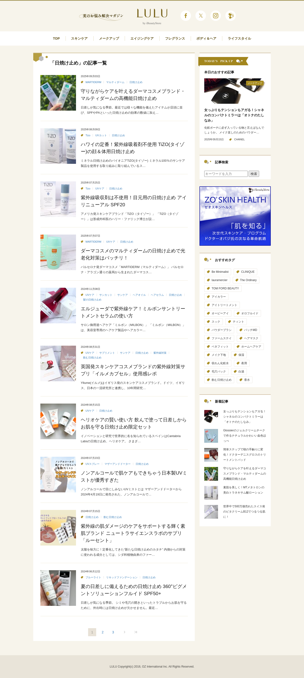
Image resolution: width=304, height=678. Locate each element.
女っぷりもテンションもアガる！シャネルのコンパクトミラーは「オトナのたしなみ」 (234, 115)
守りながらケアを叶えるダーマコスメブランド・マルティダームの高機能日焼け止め (244, 473)
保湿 (241, 355)
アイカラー (219, 296)
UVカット (101, 135)
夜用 (244, 363)
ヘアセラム (157, 294)
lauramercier (220, 280)
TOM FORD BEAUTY (225, 288)
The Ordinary (248, 280)
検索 (254, 174)
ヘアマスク (251, 338)
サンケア (122, 294)
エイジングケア (142, 38)
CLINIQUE (248, 271)
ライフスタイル (239, 38)
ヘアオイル (139, 294)
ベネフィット (220, 346)
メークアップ (109, 38)
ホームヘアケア (251, 346)
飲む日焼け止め (92, 357)
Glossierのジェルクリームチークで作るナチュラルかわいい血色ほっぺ (244, 436)
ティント (238, 321)
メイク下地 (219, 355)
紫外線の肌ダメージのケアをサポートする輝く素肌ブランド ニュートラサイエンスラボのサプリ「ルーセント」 (133, 533)
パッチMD (250, 330)
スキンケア (79, 38)
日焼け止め (135, 82)
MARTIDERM (93, 82)
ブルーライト (93, 577)
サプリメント (107, 352)
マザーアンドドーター (117, 463)
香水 (247, 379)
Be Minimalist (220, 271)
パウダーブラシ (222, 330)
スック (216, 321)
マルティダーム (115, 82)
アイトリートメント (224, 305)
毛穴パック (219, 371)
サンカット (105, 294)
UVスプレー (93, 463)
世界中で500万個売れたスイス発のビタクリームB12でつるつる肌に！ (244, 511)
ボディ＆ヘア (206, 38)
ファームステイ (222, 338)
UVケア (99, 188)
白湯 (241, 371)
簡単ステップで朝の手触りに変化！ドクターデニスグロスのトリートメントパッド (244, 454)
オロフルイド (249, 313)
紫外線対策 (159, 352)
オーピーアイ (220, 313)
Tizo (88, 135)
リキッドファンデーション (122, 577)
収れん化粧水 (220, 363)
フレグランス (175, 38)
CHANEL (239, 139)
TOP (56, 38)
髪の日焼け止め (92, 299)
